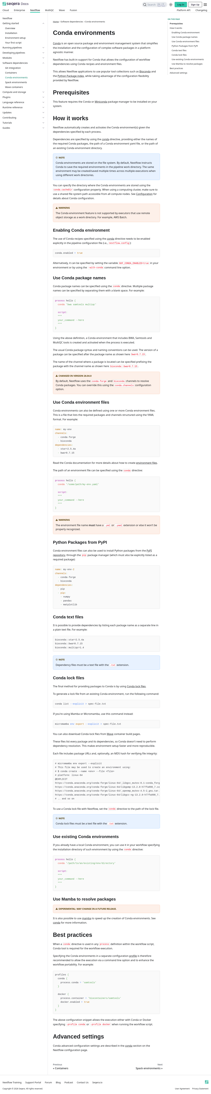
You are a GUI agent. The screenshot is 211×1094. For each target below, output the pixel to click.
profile (133, 956)
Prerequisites (176, 23)
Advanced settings (178, 72)
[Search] (154, 4)
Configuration (144, 194)
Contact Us (83, 1082)
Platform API (183, 10)
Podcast (68, 1082)
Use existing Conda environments (188, 59)
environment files (146, 463)
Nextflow (35, 10)
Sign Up (195, 4)
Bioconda (145, 71)
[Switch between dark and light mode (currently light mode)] (170, 4)
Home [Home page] (56, 21)
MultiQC (49, 10)
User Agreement (182, 1088)
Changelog (201, 10)
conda (105, 139)
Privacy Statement (200, 1088)
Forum (48, 1082)
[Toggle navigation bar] (205, 5)
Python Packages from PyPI (185, 45)
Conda (57, 43)
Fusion (73, 10)
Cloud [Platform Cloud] (6, 10)
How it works (176, 28)
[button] (24, 23)
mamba (86, 918)
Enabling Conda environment (186, 32)
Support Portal (33, 1082)
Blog (58, 1082)
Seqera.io (97, 1082)
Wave (62, 10)
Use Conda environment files (185, 41)
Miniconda (101, 101)
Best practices (176, 68)
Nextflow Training (12, 1082)
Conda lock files (136, 686)
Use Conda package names (184, 36)
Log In (180, 4)
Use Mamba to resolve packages (187, 63)
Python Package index (71, 76)
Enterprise (19, 10)
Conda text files (179, 50)
